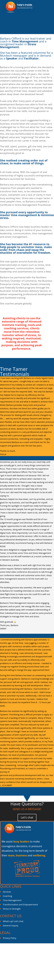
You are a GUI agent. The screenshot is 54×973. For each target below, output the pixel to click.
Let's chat (27, 817)
